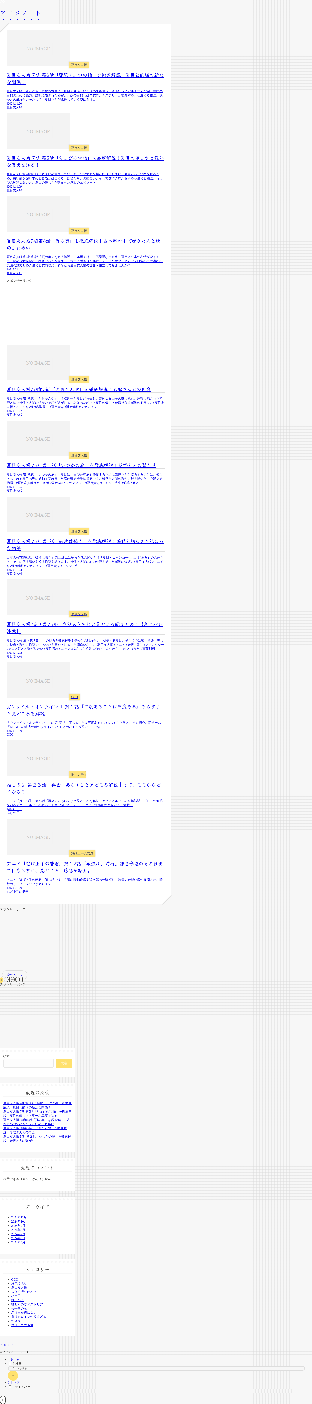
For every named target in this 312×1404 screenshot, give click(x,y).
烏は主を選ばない (24, 1312)
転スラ (16, 1321)
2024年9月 (18, 1225)
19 (18, 979)
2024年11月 (19, 1217)
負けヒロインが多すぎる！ (30, 1316)
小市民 (16, 1296)
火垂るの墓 (19, 1308)
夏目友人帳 (19, 1287)
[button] (13, 1376)
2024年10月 (19, 1221)
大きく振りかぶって (25, 1291)
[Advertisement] (86, 311)
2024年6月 (18, 1238)
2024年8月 (18, 1230)
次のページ (15, 975)
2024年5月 (18, 1242)
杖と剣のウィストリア (27, 1304)
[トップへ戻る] (3, 1400)
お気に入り (19, 1283)
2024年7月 (18, 1234)
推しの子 (17, 1300)
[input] (156, 1368)
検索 (6, 1056)
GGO (14, 1279)
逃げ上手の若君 (22, 1325)
